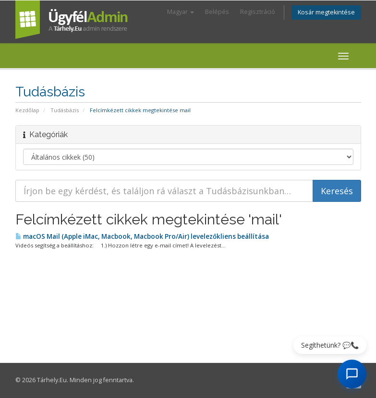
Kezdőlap (27, 110)
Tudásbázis (64, 110)
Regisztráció (257, 12)
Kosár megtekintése (326, 12)
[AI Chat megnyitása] (352, 374)
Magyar (180, 12)
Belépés (217, 12)
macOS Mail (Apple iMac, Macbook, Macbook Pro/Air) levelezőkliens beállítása (142, 236)
